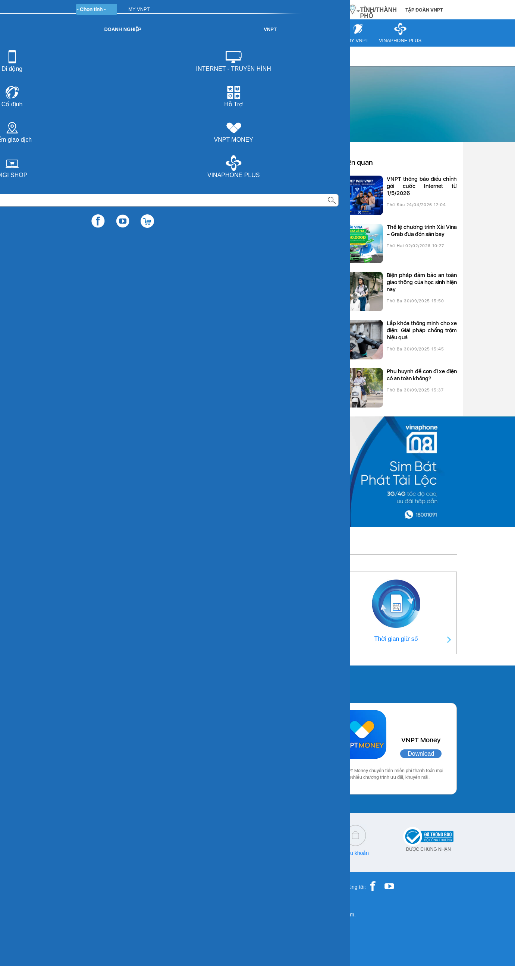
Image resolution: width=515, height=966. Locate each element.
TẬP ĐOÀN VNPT (424, 10)
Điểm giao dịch (255, 639)
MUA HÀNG (318, 9)
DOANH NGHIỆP (187, 9)
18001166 (103, 853)
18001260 (91, 858)
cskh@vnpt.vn (157, 853)
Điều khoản (355, 853)
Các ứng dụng (89, 682)
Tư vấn (91, 56)
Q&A (223, 853)
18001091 (75, 853)
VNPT (66, 56)
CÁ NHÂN (145, 9)
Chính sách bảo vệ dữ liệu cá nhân (289, 855)
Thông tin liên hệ (119, 639)
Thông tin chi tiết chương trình (114, 226)
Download (148, 754)
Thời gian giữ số (396, 639)
